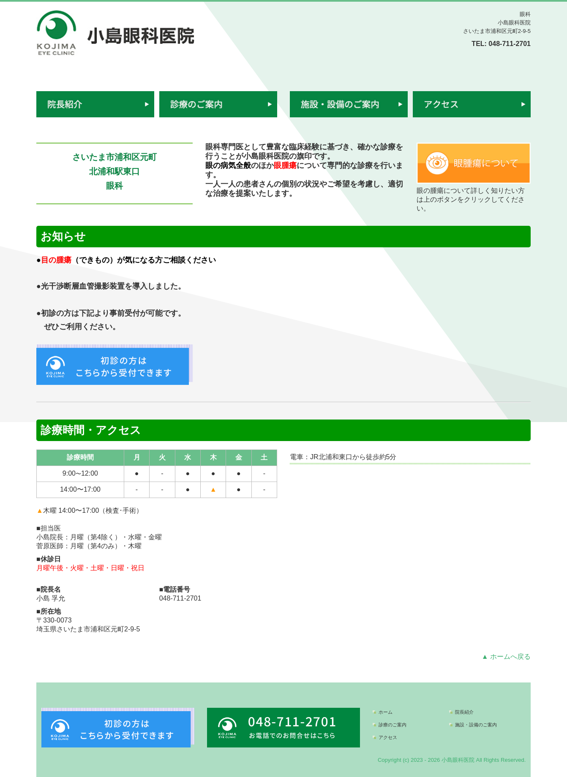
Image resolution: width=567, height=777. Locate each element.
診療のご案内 (392, 724)
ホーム (386, 712)
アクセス (388, 737)
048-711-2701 (509, 43)
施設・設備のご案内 (476, 724)
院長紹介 (464, 712)
